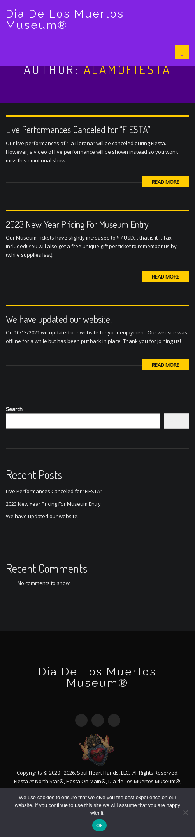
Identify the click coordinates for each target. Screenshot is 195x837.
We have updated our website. (59, 319)
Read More (165, 181)
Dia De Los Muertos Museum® (65, 19)
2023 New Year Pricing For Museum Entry (77, 224)
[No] (185, 812)
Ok (99, 825)
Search (14, 408)
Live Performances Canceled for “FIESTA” (78, 129)
